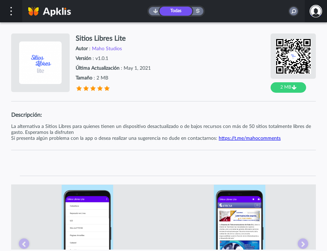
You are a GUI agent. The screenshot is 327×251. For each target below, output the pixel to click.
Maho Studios (107, 48)
